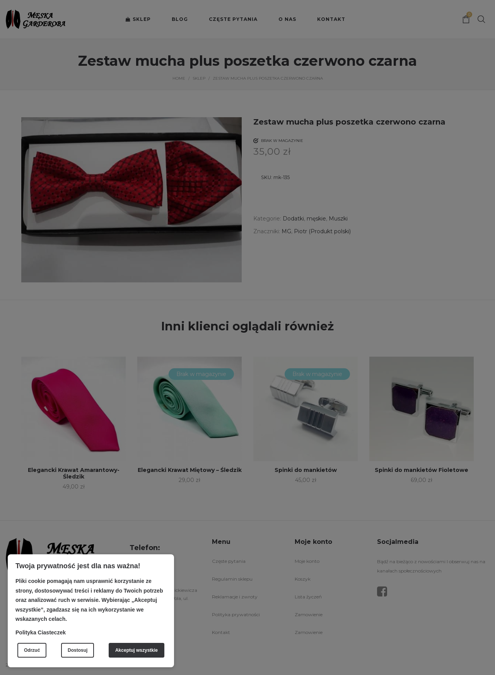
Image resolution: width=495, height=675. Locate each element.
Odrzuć (32, 650)
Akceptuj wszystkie (136, 650)
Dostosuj (77, 650)
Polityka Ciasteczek (40, 632)
